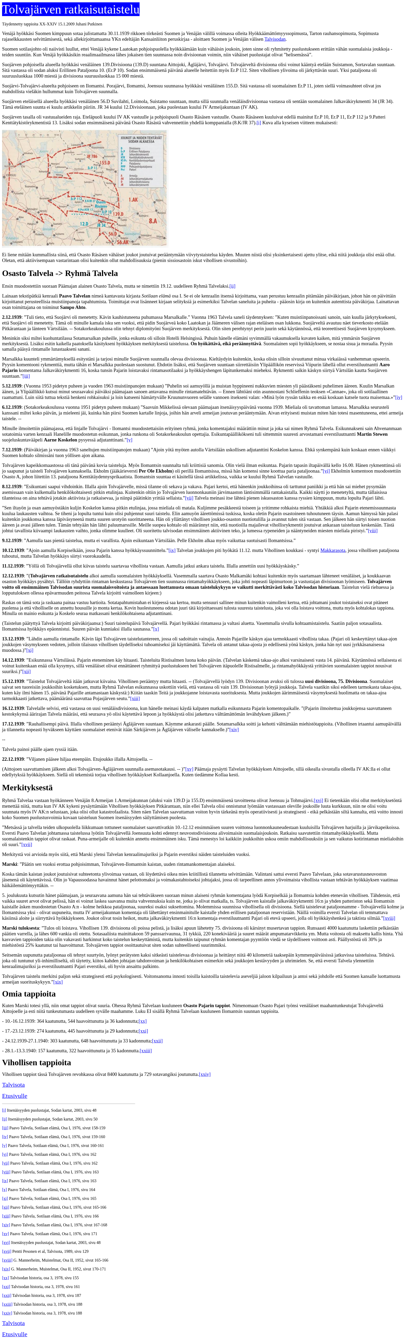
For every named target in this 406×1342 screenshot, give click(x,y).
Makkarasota (332, 550)
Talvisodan (275, 39)
